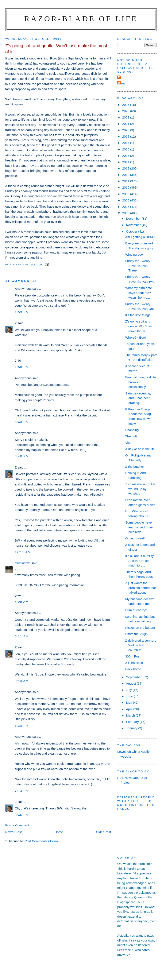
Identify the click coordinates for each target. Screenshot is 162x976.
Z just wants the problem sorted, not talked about (140, 587)
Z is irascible (134, 662)
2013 (126, 168)
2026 (126, 104)
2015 (126, 155)
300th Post (132, 656)
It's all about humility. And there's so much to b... (139, 560)
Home (59, 832)
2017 (126, 143)
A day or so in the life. (140, 449)
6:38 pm (22, 725)
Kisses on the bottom (140, 627)
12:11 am (23, 552)
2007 (126, 206)
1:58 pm (22, 367)
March (131, 715)
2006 (126, 213)
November (134, 225)
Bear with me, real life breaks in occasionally (140, 382)
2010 (126, 187)
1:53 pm (22, 312)
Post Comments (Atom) (41, 841)
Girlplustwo (23, 563)
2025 (126, 111)
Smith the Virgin (136, 634)
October (132, 231)
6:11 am (22, 636)
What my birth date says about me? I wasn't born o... (139, 292)
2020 (126, 130)
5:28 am (22, 602)
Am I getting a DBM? (140, 237)
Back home (133, 669)
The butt (131, 436)
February (133, 722)
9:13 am (22, 681)
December (134, 218)
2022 (126, 117)
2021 (126, 123)
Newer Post (13, 832)
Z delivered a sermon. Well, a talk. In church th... (140, 645)
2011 (126, 181)
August (131, 683)
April (129, 709)
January (132, 728)
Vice (128, 442)
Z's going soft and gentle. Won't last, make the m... (139, 326)
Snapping (132, 430)
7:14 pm (22, 791)
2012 (126, 174)
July (129, 690)
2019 (126, 136)
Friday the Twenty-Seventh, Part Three (138, 265)
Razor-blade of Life (81, 18)
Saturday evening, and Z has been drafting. (138, 398)
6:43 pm (22, 422)
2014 (126, 162)
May (129, 702)
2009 (126, 194)
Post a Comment (17, 825)
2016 (126, 149)
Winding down (135, 254)
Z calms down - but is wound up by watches (140, 488)
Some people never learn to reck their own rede (139, 527)
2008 (126, 200)
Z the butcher (134, 466)
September (134, 677)
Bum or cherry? (136, 610)
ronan (122, 83)
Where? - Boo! (135, 337)
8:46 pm (22, 815)
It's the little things (137, 315)
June (130, 696)
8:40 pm (22, 456)
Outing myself (135, 538)
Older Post (103, 832)
